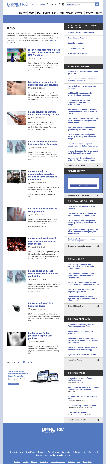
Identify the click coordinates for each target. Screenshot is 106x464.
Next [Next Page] (30, 362)
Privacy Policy (87, 462)
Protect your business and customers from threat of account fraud (82, 325)
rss (48, 4)
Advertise (25, 462)
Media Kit (34, 462)
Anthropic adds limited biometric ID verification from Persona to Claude (81, 159)
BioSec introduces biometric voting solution (42, 210)
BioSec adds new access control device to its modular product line (43, 274)
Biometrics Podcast (98, 13)
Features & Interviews (46, 13)
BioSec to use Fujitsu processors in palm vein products (40, 336)
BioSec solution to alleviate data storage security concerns (44, 113)
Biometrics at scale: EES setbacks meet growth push (83, 73)
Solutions (77, 452)
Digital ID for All (31, 13)
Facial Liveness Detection (77, 53)
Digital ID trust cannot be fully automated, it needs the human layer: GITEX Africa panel (82, 266)
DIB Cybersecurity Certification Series (83, 407)
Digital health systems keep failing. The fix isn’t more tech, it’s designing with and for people (83, 120)
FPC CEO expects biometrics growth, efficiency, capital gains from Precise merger (82, 137)
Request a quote (90, 452)
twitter (55, 4)
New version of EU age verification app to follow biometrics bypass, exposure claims (82, 111)
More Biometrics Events (77, 420)
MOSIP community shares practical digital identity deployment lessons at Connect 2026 (82, 299)
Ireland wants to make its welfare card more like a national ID (82, 80)
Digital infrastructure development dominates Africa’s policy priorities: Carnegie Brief (81, 275)
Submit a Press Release (58, 462)
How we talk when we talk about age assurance (82, 87)
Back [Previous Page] (18, 362)
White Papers (53, 452)
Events (39, 455)
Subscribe (42, 4)
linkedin (52, 4)
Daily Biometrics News (76, 165)
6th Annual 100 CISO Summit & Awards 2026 (83, 398)
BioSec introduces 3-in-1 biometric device (40, 304)
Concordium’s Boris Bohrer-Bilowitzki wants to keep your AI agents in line (82, 214)
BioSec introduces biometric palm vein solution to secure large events (42, 241)
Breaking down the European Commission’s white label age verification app (79, 102)
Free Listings (44, 462)
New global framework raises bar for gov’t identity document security (81, 129)
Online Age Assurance (76, 48)
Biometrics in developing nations (57, 455)
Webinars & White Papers (79, 13)
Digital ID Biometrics (76, 306)
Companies (66, 452)
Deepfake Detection (75, 43)
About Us (34, 4)
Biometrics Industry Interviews (79, 246)
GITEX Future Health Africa (83, 414)
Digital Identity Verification (78, 38)
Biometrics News (22, 13)
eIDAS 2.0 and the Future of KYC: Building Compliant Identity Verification (83, 389)
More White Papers (75, 360)
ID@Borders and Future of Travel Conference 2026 (83, 380)
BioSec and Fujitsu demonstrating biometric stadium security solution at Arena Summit (42, 175)
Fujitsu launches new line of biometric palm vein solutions (43, 83)
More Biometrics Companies (78, 195)
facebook (59, 4)
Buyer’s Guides (38, 13)
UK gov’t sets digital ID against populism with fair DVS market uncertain (83, 145)
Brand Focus (62, 13)
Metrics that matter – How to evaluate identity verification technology (82, 349)
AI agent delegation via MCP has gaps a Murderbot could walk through (83, 152)
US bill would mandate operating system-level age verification (80, 94)
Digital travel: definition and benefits (82, 355)
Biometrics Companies (69, 13)
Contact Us (71, 462)
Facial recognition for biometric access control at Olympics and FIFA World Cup (44, 52)
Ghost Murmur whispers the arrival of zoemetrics (82, 207)
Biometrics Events (89, 13)
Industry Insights (55, 13)
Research (41, 452)
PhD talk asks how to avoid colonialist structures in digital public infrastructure (83, 283)
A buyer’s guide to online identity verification (80, 332)
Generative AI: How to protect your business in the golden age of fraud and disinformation (83, 340)
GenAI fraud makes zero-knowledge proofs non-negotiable (81, 240)
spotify (63, 4)
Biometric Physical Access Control (81, 33)
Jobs (78, 462)
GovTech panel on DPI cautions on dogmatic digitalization (81, 291)
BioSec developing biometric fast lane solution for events (42, 143)
